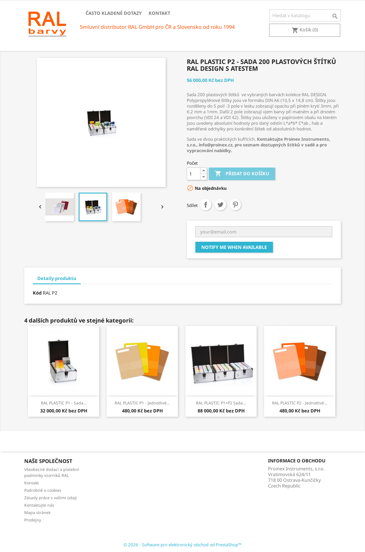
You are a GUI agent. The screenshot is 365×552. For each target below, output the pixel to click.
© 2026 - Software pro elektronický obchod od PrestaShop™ (182, 544)
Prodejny (32, 520)
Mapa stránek (37, 512)
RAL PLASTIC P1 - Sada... (64, 403)
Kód (37, 293)
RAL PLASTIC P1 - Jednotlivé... (142, 403)
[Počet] (193, 174)
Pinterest (235, 204)
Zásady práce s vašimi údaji (50, 497)
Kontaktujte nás (39, 505)
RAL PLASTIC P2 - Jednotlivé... (299, 403)
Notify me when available (234, 247)
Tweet (220, 204)
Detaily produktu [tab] (56, 278)
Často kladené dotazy (114, 13)
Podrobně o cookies (42, 490)
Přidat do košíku (242, 174)
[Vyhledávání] (305, 15)
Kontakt (159, 13)
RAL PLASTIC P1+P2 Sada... (221, 403)
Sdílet (205, 204)
